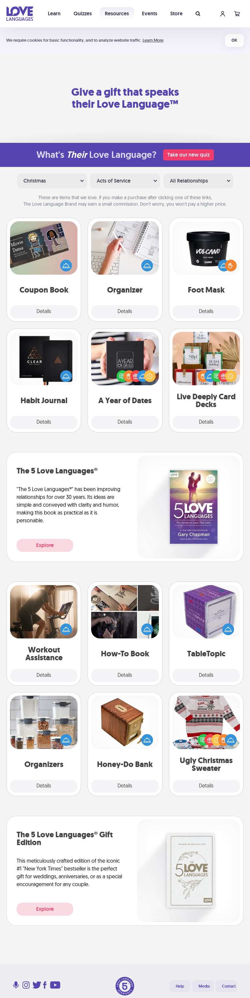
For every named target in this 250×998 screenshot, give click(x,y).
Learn (54, 13)
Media (204, 986)
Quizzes (83, 13)
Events (149, 13)
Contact (229, 986)
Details (43, 311)
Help (180, 986)
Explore (45, 545)
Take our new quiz (188, 154)
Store (176, 13)
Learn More (153, 40)
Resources (117, 13)
